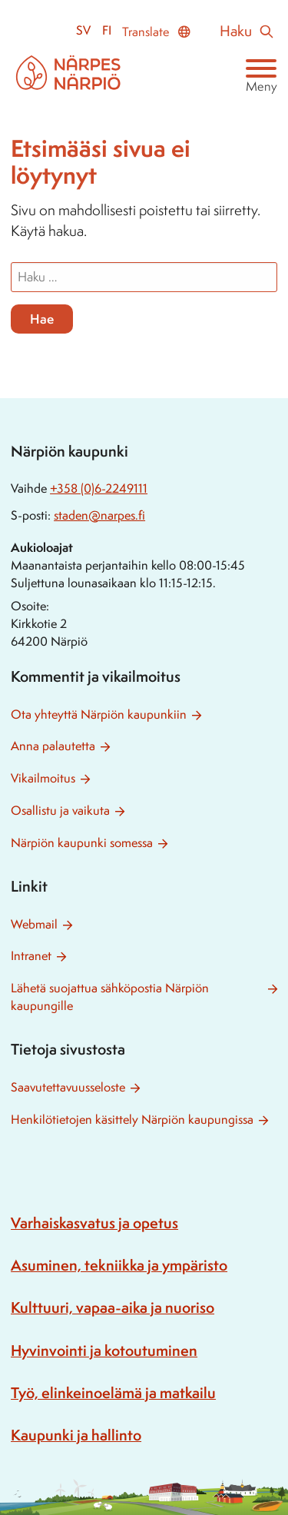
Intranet (31, 956)
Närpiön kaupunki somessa (82, 843)
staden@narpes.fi (99, 515)
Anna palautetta (53, 746)
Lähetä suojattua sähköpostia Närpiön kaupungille (110, 997)
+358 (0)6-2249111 (98, 488)
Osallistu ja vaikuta (60, 810)
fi (106, 30)
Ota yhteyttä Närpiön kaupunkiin (99, 714)
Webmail (34, 924)
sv (83, 30)
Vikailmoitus (43, 778)
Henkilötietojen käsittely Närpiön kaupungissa (132, 1119)
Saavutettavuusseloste (68, 1087)
